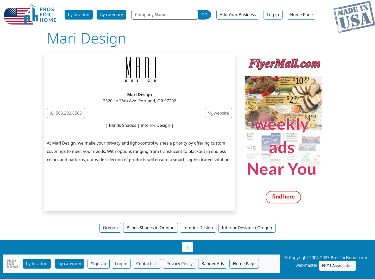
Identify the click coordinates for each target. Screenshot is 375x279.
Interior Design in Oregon (247, 228)
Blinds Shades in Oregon (150, 228)
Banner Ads (213, 263)
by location (78, 14)
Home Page (301, 14)
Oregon (110, 228)
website (221, 113)
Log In (273, 14)
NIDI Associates (337, 266)
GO (204, 14)
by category (111, 14)
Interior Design (198, 228)
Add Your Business (238, 14)
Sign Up (98, 263)
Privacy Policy (179, 263)
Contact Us (146, 263)
